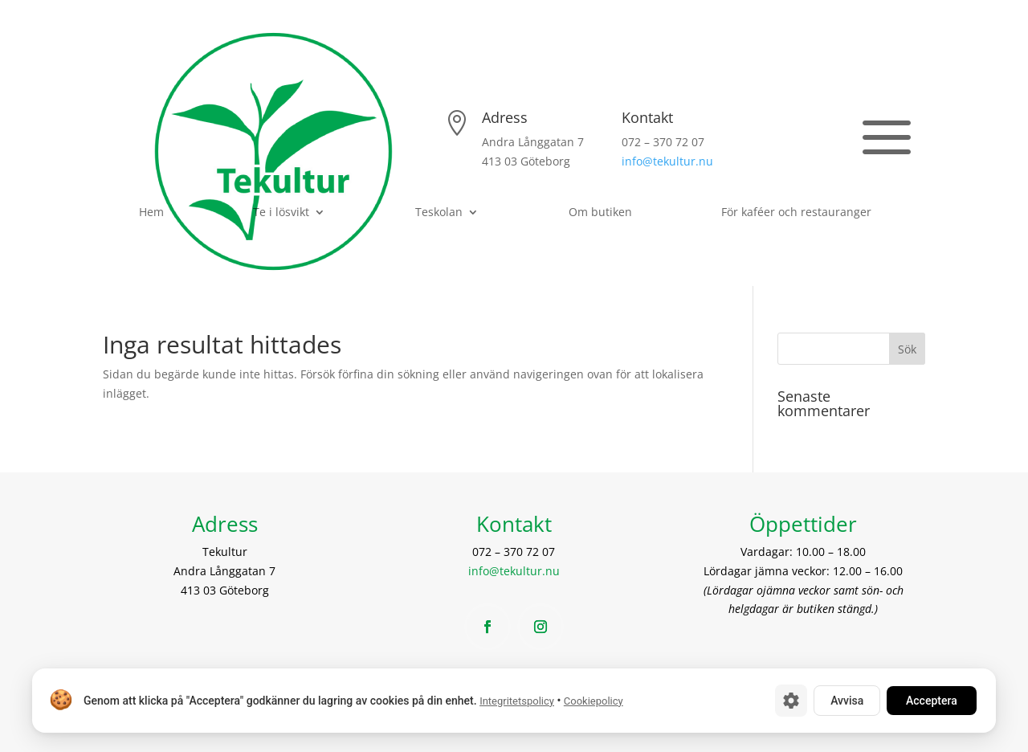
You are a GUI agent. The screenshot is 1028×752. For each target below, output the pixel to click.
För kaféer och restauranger (796, 212)
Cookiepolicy (593, 701)
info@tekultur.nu (667, 161)
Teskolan (439, 212)
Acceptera (931, 700)
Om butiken (600, 212)
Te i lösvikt (281, 212)
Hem (151, 212)
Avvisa (846, 700)
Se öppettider (780, 140)
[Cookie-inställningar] (791, 701)
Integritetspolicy (516, 701)
